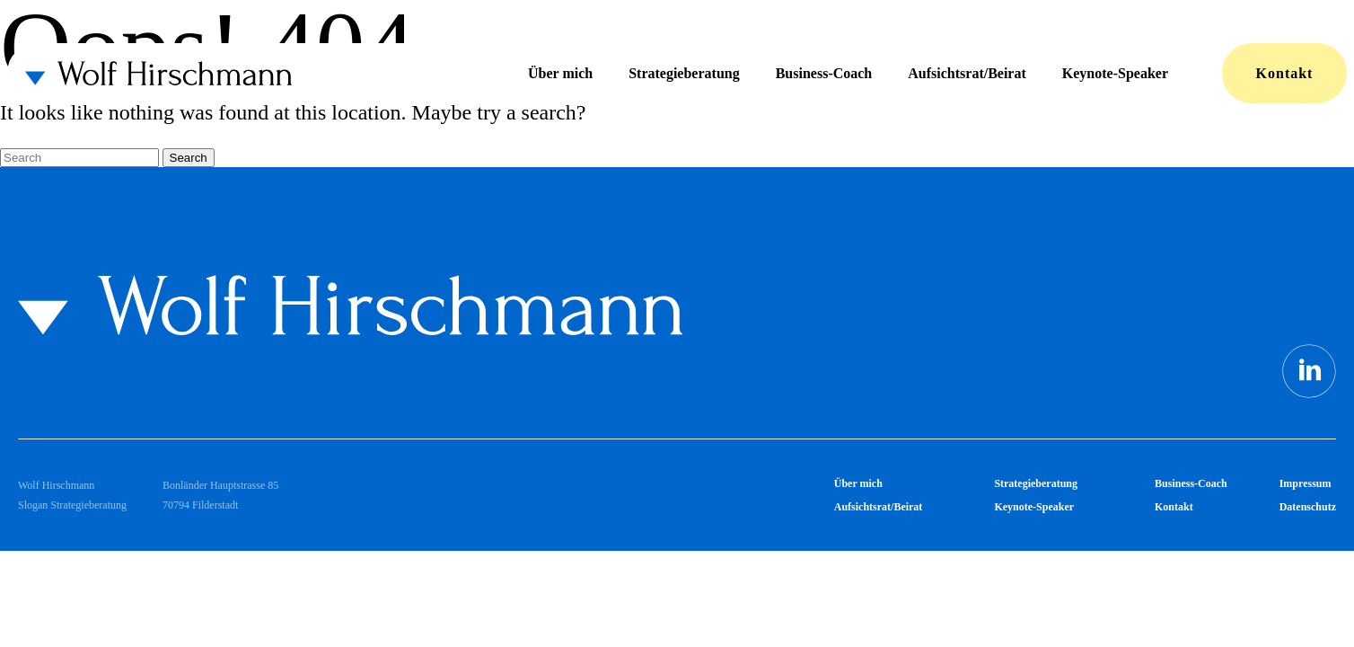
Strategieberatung (684, 73)
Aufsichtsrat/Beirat (967, 73)
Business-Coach (824, 73)
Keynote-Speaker (1115, 73)
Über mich (560, 73)
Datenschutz (1307, 507)
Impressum (1305, 483)
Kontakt (1285, 73)
